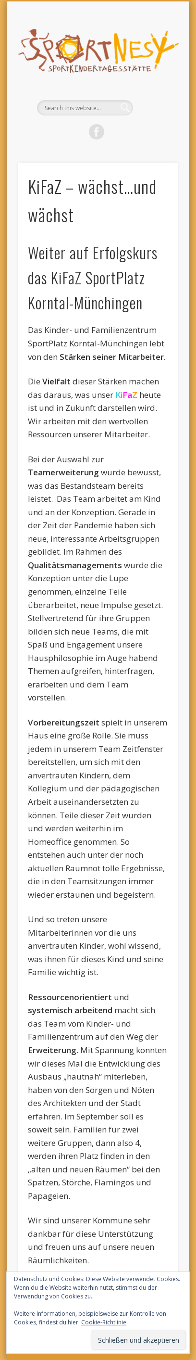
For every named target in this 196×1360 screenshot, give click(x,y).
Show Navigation (154, 86)
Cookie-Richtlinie (103, 1322)
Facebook (96, 132)
